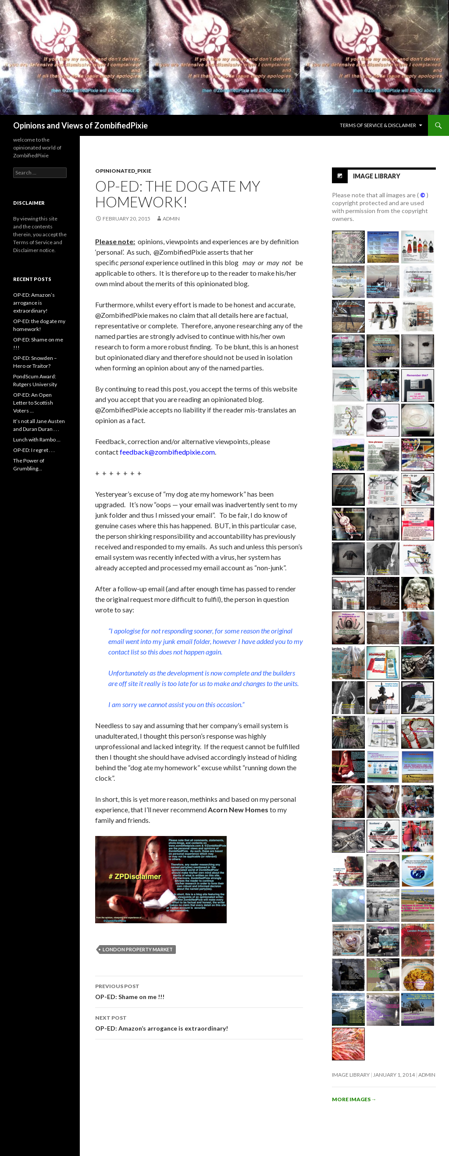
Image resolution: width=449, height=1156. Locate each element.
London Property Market (138, 949)
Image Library (376, 175)
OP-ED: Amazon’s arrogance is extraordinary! (199, 1022)
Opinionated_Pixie (123, 170)
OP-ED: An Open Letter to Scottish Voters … (33, 402)
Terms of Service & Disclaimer (378, 125)
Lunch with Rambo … (37, 439)
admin (171, 218)
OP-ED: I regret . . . (34, 450)
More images (354, 1099)
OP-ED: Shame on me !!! (199, 990)
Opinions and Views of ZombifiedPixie (80, 125)
